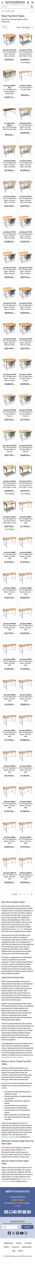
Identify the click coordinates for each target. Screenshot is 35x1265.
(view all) (17, 1206)
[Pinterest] (17, 1233)
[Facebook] (9, 1233)
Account (19, 1243)
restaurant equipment (8, 1137)
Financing (28, 1243)
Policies (6, 1247)
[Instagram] (25, 1233)
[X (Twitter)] (13, 1233)
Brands (20, 1251)
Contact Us (15, 1247)
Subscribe (27, 1227)
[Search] (16, 6)
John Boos (19, 929)
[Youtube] (22, 1233)
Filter (4, 27)
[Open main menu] (3, 2)
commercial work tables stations (12, 1057)
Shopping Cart (8, 1243)
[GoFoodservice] (15, 2)
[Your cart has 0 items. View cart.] (32, 2)
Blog (13, 1251)
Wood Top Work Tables (8, 11)
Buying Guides (26, 1247)
